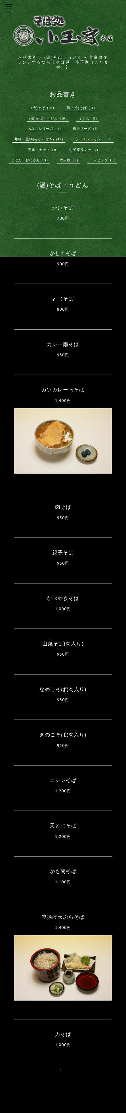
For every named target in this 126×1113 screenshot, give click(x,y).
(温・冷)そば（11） (81, 108)
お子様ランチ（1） (84, 150)
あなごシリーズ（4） (45, 128)
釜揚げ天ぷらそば (63, 917)
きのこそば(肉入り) (62, 734)
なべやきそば (63, 598)
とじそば (63, 298)
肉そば (63, 507)
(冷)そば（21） (43, 108)
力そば (63, 1034)
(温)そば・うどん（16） (49, 118)
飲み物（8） (70, 160)
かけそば (63, 207)
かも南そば (63, 871)
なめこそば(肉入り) (62, 689)
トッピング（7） (103, 160)
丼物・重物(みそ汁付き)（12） (39, 139)
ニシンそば (63, 780)
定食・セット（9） (44, 150)
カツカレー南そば (63, 389)
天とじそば (63, 825)
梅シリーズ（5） (87, 128)
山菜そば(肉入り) (63, 643)
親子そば (63, 552)
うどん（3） (88, 118)
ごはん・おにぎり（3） (30, 160)
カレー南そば (63, 344)
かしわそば (63, 253)
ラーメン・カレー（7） (94, 139)
